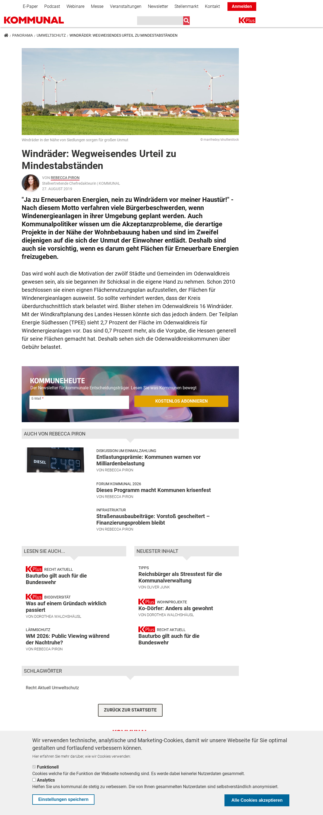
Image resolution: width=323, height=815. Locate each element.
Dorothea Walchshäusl (57, 625)
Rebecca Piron (65, 177)
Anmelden (242, 6)
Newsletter (158, 6)
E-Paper (30, 6)
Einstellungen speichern (63, 799)
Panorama (22, 35)
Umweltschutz (51, 35)
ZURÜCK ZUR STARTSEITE (130, 718)
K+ (242, 21)
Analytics (46, 780)
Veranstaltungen (125, 6)
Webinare (75, 6)
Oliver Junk (158, 596)
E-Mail (36, 398)
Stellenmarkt (186, 6)
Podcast (52, 6)
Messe (97, 6)
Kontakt (212, 6)
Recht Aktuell (38, 696)
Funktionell (48, 767)
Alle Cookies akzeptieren (257, 800)
